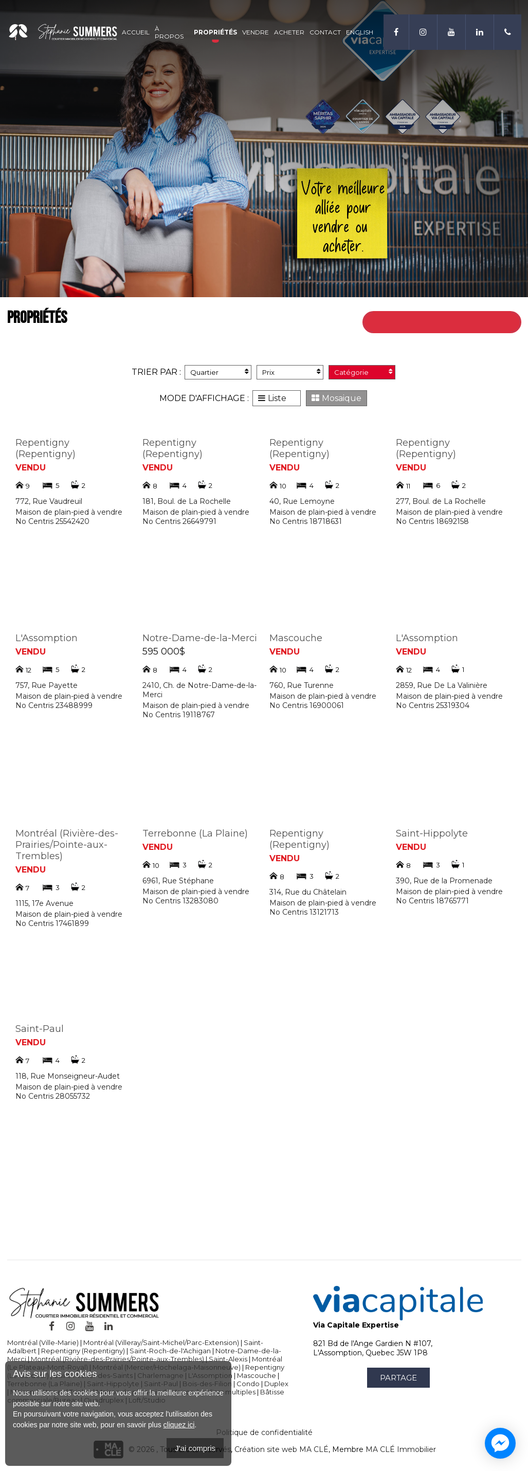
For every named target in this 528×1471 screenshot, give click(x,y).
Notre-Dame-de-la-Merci (199, 638)
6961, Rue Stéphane (178, 880)
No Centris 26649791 (179, 521)
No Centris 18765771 (432, 900)
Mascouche (295, 638)
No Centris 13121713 (304, 912)
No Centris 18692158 (432, 521)
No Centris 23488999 (54, 705)
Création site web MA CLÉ (281, 1449)
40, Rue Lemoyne (302, 501)
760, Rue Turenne (301, 685)
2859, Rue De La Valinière (441, 685)
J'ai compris (195, 1448)
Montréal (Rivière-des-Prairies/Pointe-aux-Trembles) (66, 845)
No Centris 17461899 (52, 923)
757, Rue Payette (46, 685)
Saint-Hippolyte (432, 833)
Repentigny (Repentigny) (45, 448)
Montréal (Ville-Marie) (43, 1342)
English (359, 32)
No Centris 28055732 (52, 1096)
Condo (248, 1383)
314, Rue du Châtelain (308, 892)
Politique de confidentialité (264, 1432)
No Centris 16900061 (306, 705)
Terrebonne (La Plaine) (195, 833)
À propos (169, 32)
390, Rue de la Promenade (444, 880)
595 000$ (163, 651)
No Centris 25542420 (52, 521)
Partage (398, 1378)
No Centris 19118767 (178, 714)
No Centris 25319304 (432, 705)
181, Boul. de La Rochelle (186, 501)
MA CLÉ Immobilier (401, 1449)
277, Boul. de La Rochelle (441, 501)
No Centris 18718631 (305, 521)
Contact (325, 32)
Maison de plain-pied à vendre (68, 512)
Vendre (255, 32)
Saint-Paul (39, 1028)
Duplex (276, 1383)
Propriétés (215, 32)
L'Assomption (46, 638)
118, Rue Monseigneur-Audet (67, 1076)
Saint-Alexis (228, 1359)
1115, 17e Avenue (44, 903)
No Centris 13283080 (180, 900)
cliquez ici (179, 1425)
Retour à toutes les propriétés (454, 322)
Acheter (289, 32)
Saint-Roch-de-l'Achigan (170, 1351)
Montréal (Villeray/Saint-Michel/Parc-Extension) (161, 1342)
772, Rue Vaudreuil (48, 501)
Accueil (136, 32)
